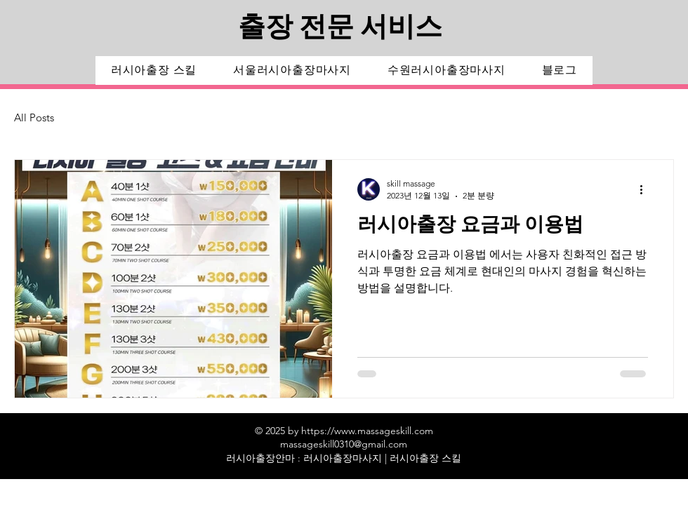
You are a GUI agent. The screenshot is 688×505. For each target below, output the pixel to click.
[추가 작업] (645, 189)
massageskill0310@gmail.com (343, 444)
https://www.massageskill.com (367, 430)
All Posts (34, 117)
